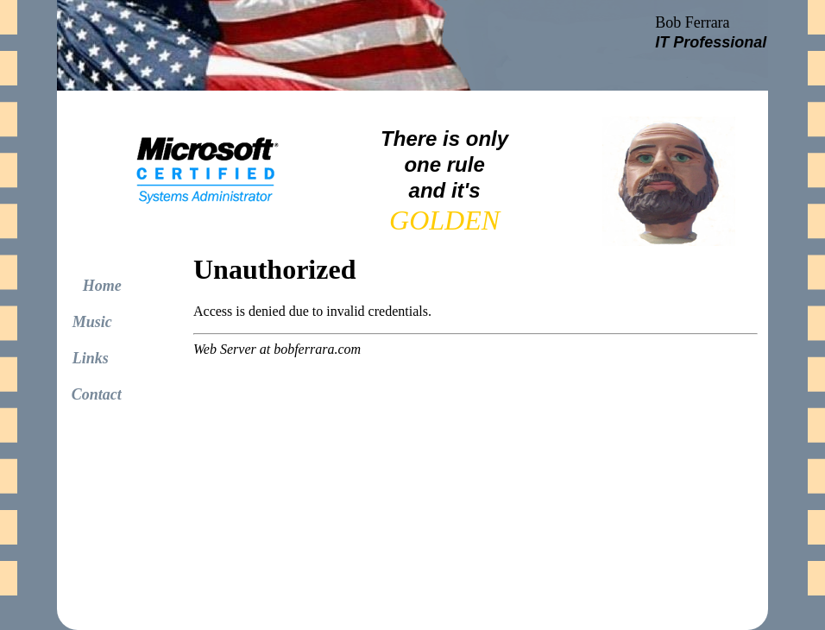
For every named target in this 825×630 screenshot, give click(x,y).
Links (83, 358)
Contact (97, 394)
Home (102, 285)
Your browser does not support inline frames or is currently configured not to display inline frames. (213, 181)
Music (92, 322)
